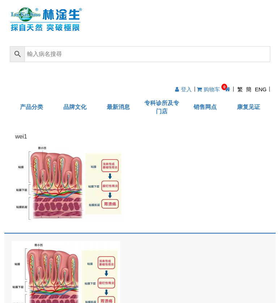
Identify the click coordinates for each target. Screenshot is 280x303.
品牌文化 (74, 107)
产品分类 (31, 107)
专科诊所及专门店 (161, 107)
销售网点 (205, 107)
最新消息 (118, 107)
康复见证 (248, 107)
